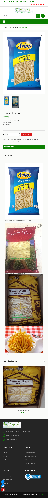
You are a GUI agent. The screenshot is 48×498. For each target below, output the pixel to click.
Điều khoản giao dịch (7, 479)
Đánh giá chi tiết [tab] (9, 155)
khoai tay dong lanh (26, 139)
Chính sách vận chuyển (30, 456)
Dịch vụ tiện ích (6, 483)
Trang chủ (5, 452)
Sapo (42, 494)
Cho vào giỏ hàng (26, 134)
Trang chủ (5, 27)
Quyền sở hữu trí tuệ (7, 486)
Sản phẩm (5, 456)
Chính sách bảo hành (30, 463)
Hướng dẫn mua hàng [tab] (10, 151)
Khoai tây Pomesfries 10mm (24, 410)
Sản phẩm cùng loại (10, 361)
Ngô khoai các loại (13, 27)
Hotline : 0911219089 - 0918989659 (35, 4)
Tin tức (4, 459)
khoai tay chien (17, 139)
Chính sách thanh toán (30, 452)
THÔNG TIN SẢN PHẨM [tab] (10, 146)
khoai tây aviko (9, 139)
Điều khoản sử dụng (7, 476)
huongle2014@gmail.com (11, 439)
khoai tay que (35, 139)
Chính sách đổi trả (29, 459)
